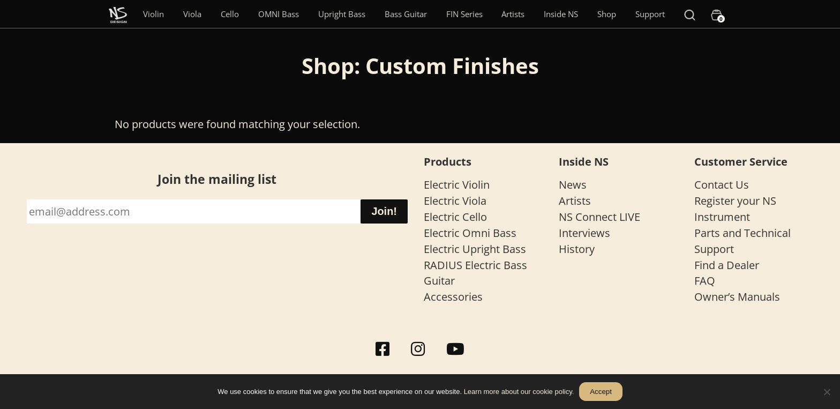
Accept (601, 392)
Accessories (453, 296)
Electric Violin (457, 184)
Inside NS (561, 14)
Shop (606, 14)
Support (650, 14)
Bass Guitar (406, 14)
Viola (192, 14)
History (577, 249)
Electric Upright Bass (475, 249)
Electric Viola (455, 201)
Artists (512, 14)
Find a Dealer (726, 265)
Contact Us (721, 184)
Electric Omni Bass (470, 233)
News (573, 184)
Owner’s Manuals (737, 296)
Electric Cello (455, 217)
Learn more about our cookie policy (518, 392)
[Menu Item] (118, 14)
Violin (153, 14)
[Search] (689, 14)
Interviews (584, 233)
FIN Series (464, 14)
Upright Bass (341, 14)
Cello (230, 14)
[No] (826, 391)
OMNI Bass (278, 14)
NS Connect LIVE (599, 217)
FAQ (704, 280)
